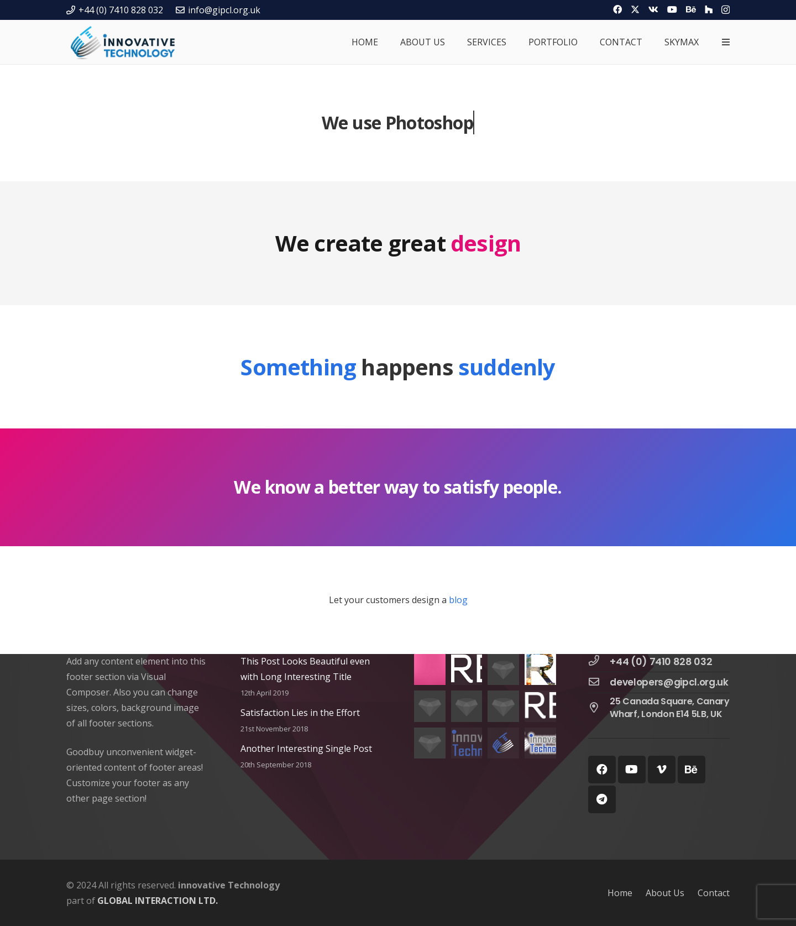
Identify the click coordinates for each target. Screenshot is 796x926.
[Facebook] (617, 9)
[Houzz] (709, 9)
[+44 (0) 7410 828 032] (599, 661)
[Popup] (726, 42)
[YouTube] (672, 9)
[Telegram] (602, 799)
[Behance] (691, 9)
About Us (665, 893)
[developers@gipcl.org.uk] (599, 682)
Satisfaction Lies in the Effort (300, 713)
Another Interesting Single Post (306, 748)
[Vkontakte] (653, 9)
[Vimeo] (661, 769)
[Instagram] (725, 10)
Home (620, 893)
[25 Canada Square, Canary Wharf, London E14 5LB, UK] (599, 708)
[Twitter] (635, 9)
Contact (714, 893)
